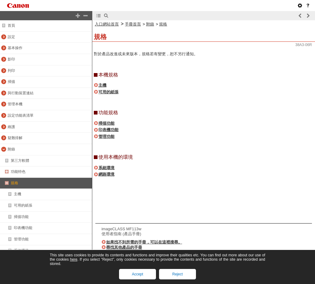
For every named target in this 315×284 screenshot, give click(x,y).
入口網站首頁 (107, 24)
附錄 (150, 24)
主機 (102, 85)
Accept (137, 274)
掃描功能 (106, 123)
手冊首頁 (133, 24)
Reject (177, 274)
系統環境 (106, 167)
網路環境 (106, 174)
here (73, 259)
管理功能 (106, 136)
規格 (163, 24)
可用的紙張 (108, 92)
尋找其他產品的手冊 (124, 247)
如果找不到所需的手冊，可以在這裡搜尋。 (144, 242)
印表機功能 (108, 129)
